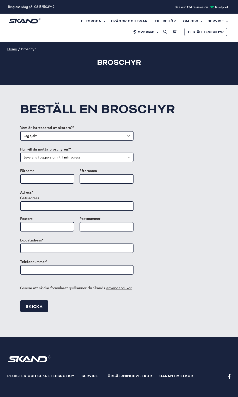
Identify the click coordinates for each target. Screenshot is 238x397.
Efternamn (88, 170)
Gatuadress (29, 198)
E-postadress (31, 240)
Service (90, 376)
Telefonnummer (33, 261)
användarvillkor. (119, 287)
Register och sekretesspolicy (40, 376)
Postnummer (90, 218)
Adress (26, 192)
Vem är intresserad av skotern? (47, 127)
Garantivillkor (176, 376)
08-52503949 (44, 7)
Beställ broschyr (205, 32)
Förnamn (27, 170)
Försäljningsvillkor (128, 376)
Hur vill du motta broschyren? (45, 149)
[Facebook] (229, 376)
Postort (26, 218)
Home (12, 48)
